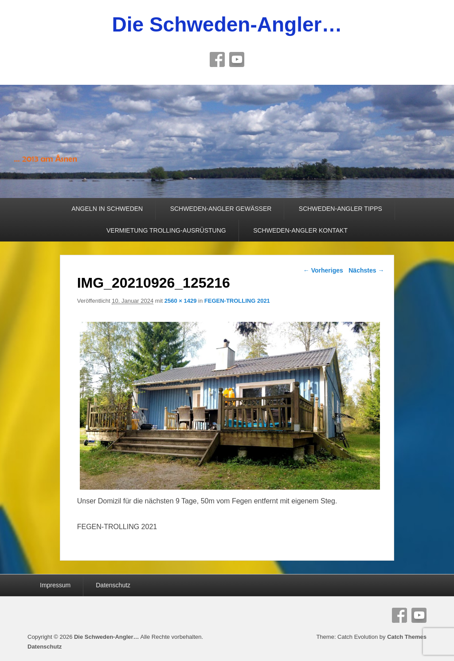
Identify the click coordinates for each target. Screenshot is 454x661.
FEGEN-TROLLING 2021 (237, 300)
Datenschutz (113, 585)
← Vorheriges (323, 270)
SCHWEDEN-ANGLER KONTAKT (300, 230)
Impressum (55, 585)
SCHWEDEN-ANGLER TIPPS (340, 208)
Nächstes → (366, 270)
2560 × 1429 (180, 300)
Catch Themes (407, 636)
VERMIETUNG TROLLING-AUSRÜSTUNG (166, 230)
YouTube (236, 59)
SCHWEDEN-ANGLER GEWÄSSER (221, 208)
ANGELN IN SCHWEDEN (107, 208)
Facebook (217, 59)
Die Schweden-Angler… (227, 24)
